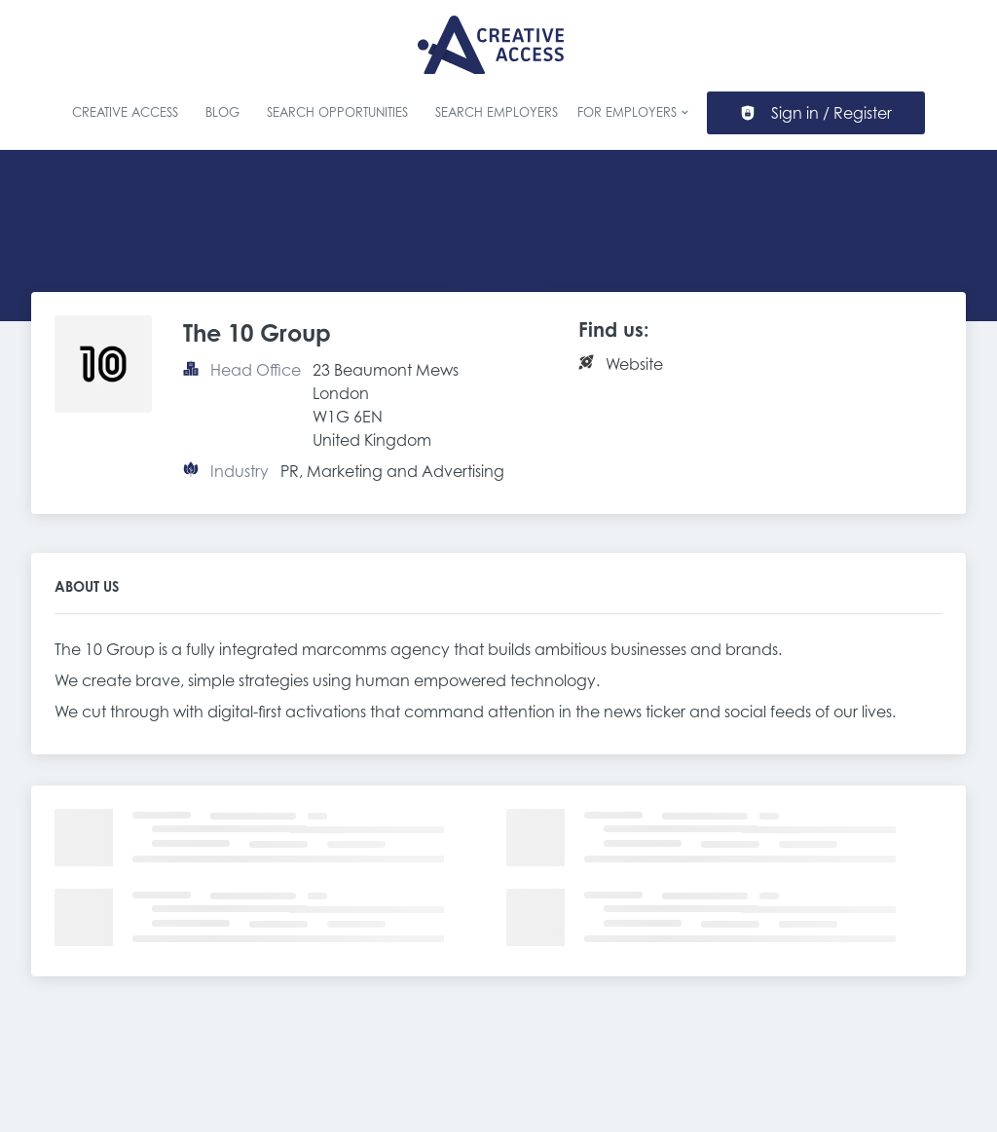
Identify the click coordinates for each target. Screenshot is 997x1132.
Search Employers (496, 112)
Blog (222, 112)
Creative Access (125, 112)
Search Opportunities (337, 112)
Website (634, 364)
